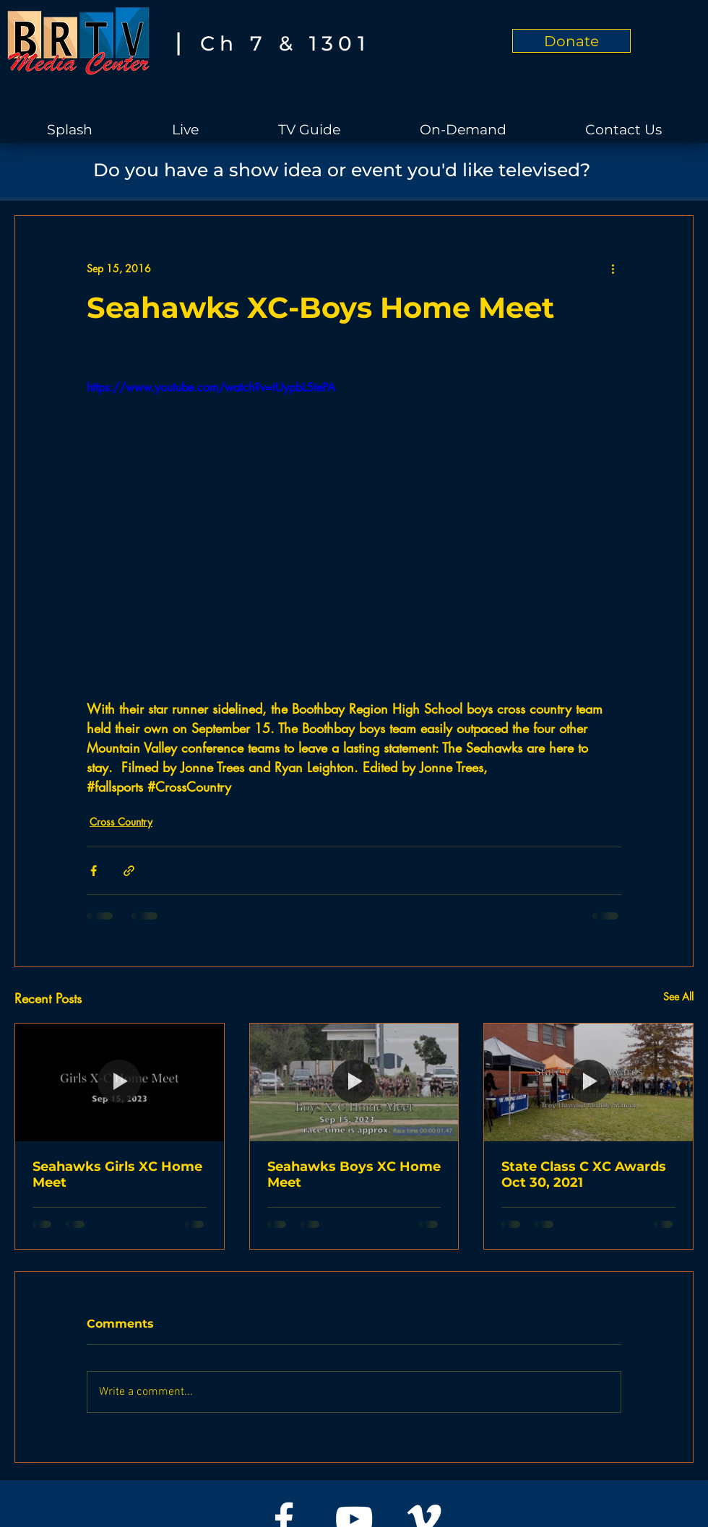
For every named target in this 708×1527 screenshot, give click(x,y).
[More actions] (612, 268)
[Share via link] (129, 871)
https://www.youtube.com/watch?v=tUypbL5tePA (211, 387)
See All (678, 996)
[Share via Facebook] (93, 871)
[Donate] (571, 41)
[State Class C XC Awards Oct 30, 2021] (588, 1082)
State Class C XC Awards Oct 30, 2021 (583, 1174)
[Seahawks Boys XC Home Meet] (354, 1082)
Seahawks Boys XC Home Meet (354, 1174)
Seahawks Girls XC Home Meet (117, 1174)
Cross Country (121, 822)
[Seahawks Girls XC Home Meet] (119, 1082)
